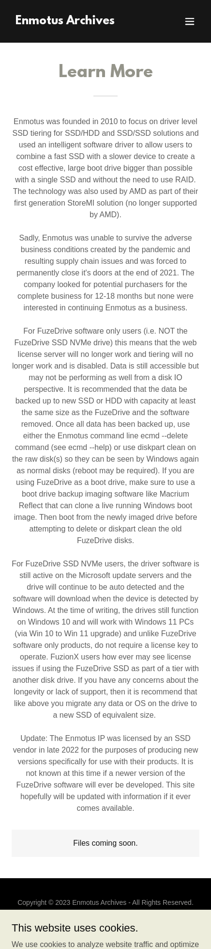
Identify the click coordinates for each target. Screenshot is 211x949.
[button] (189, 21)
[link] (65, 21)
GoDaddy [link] (124, 924)
